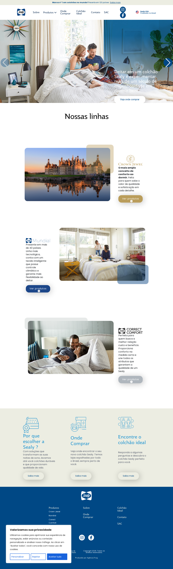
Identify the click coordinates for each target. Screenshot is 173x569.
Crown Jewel (54, 511)
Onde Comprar (65, 12)
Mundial (52, 515)
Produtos (50, 12)
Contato (95, 12)
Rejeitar (36, 556)
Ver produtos (130, 199)
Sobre (36, 12)
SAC (106, 12)
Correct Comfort (52, 521)
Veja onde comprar (129, 99)
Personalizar (17, 556)
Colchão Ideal (81, 12)
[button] (167, 62)
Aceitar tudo (55, 556)
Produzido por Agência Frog (86, 558)
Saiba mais (115, 2)
